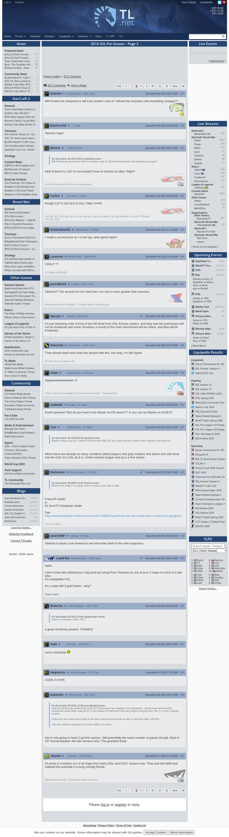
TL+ (121, 36)
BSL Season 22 (203, 384)
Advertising (89, 825)
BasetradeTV (204, 218)
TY (198, 563)
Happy (197, 200)
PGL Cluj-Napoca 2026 (207, 434)
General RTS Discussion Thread (21, 296)
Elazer (219, 571)
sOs (217, 563)
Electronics (10, 521)
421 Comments (54, 85)
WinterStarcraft (202, 134)
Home (7, 36)
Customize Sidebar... (21, 527)
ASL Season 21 (203, 389)
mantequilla (34, 521)
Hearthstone (12, 347)
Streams (49, 36)
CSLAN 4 (200, 463)
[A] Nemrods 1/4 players (17, 169)
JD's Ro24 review (14, 216)
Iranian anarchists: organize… (16, 509)
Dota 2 (9, 310)
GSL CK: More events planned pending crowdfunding (19, 81)
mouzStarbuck (202, 204)
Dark (199, 565)
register (121, 805)
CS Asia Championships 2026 (211, 499)
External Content (15, 179)
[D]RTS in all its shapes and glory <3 (21, 165)
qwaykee (34, 502)
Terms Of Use (123, 825)
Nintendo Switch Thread (17, 303)
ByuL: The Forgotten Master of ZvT (19, 64)
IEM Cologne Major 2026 (208, 490)
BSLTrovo (202, 238)
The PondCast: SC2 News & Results (21, 183)
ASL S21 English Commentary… (16, 513)
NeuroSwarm (201, 181)
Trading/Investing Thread (18, 409)
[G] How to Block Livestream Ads (21, 473)
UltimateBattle (204, 225)
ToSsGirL (199, 155)
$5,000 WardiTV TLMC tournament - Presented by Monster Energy (19, 77)
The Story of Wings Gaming (19, 313)
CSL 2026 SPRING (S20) (208, 393)
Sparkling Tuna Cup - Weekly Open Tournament (21, 149)
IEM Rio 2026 (202, 526)
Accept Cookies (155, 832)
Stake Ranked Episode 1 (208, 416)
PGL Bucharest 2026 (206, 411)
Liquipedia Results (208, 352)
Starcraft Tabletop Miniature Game (21, 299)
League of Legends (17, 323)
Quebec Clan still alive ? (17, 113)
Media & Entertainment (19, 425)
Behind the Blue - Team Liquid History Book (19, 68)
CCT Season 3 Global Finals (210, 521)
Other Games (21, 277)
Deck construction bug (16, 350)
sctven (200, 241)
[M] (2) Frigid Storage (16, 173)
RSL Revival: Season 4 (207, 368)
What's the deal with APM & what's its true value (21, 270)
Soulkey (219, 577)
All (183, 86)
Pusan (197, 144)
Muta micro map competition (20, 266)
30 (36, 64)
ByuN (200, 560)
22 (166, 86)
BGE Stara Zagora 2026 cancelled (21, 117)
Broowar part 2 (12, 502)
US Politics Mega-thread (17, 394)
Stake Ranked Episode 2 (208, 495)
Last (199, 583)
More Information (181, 832)
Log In (7, 2)
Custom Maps (13, 162)
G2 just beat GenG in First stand (21, 327)
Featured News (14, 50)
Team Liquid (188, 2)
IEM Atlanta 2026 (204, 508)
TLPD (208, 539)
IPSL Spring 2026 (204, 398)
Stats (200, 571)
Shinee (198, 159)
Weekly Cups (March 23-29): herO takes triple (19, 91)
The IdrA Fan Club (14, 419)
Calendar (35, 36)
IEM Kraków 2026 (204, 438)
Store (98, 36)
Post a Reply (77, 85)
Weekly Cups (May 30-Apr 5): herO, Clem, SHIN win (19, 84)
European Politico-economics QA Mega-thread (21, 405)
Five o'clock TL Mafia (16, 375)
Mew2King (200, 208)
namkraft (34, 513)
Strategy (10, 156)
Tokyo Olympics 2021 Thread (20, 457)
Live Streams (208, 123)
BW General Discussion (17, 212)
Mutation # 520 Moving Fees (20, 186)
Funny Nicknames (14, 505)
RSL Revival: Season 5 (207, 481)
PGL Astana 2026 (204, 512)
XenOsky (34, 510)
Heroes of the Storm (17, 333)
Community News (16, 74)
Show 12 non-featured (204, 246)
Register (19, 2)
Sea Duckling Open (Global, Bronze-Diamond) (21, 145)
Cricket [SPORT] (13, 454)
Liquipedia (206, 2)
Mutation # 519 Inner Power (19, 190)
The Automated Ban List (17, 483)
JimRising (199, 187)
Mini (217, 580)
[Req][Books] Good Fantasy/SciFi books (21, 432)
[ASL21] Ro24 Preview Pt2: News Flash (19, 54)
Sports (9, 442)
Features (84, 36)
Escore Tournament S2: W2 (209, 364)
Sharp (218, 583)
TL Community (14, 480)
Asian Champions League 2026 (212, 503)
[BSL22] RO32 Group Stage (19, 87)
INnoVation (221, 568)
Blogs (21, 491)
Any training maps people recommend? (21, 259)
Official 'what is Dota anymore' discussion (21, 317)
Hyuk (197, 151)
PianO (197, 140)
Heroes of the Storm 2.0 (17, 340)
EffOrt (197, 148)
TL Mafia (10, 361)
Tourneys (11, 131)
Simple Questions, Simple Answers (21, 337)
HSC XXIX (200, 472)
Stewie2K (199, 194)
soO (217, 565)
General (10, 105)
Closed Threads (21, 540)
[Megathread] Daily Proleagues (21, 241)
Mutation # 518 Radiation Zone (21, 194)
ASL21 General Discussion (19, 224)
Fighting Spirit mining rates (19, 262)
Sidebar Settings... (208, 588)
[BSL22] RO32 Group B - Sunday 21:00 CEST (21, 249)
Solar (200, 568)
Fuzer (197, 173)
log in (105, 805)
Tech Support (13, 470)
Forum (20, 36)
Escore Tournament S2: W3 (209, 450)
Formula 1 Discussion (16, 450)
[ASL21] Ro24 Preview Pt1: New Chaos (19, 57)
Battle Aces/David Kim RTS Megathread (21, 288)
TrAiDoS (34, 498)
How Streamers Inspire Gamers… (16, 498)
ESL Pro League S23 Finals (210, 425)
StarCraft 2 (21, 98)
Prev (119, 86)
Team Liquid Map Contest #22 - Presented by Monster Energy (19, 61)
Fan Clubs (11, 415)
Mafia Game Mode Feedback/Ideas (21, 368)
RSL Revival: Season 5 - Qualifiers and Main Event (21, 134)
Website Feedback (21, 534)
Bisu (217, 574)
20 (36, 61)
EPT (110, 36)
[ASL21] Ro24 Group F (17, 245)
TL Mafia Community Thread (20, 372)
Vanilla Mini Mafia (14, 364)
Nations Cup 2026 (204, 407)
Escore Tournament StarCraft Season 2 (21, 237)
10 (36, 54)
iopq (36, 517)
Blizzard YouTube (206, 231)
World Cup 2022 (15, 464)
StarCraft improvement (16, 517)
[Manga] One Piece (15, 428)
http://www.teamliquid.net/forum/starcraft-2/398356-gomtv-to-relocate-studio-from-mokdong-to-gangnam (113, 515)
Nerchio (219, 560)
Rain (199, 574)
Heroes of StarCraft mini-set (19, 354)
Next (174, 86)
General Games (14, 285)
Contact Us (140, 825)
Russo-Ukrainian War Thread (20, 397)
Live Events (208, 43)
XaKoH (198, 169)
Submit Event (217, 61)
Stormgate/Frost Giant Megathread (21, 292)
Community (21, 383)
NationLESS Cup (204, 373)
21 (160, 86)
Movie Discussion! (14, 436)
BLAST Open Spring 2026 (209, 420)
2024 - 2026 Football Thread (20, 446)
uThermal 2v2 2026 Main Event (211, 477)
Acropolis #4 (201, 454)
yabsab (198, 163)
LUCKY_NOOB (34, 506)
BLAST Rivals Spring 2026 (209, 517)
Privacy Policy (106, 825)
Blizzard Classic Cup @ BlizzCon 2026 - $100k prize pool (21, 120)
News (21, 43)
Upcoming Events (208, 255)
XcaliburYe (200, 177)
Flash (200, 577)
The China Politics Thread (18, 401)
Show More (199, 345)
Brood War (21, 202)
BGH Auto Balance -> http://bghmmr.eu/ (21, 220)
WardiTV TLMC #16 (205, 486)
